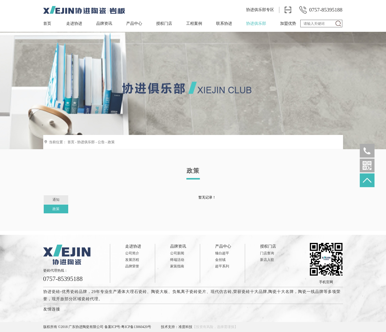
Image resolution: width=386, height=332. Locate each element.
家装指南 (177, 266)
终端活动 (177, 260)
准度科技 (185, 327)
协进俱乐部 (256, 23)
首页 (47, 23)
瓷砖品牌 (78, 291)
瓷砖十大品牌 (254, 291)
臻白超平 (222, 253)
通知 (55, 200)
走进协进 (74, 23)
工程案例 (194, 23)
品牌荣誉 (132, 266)
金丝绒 (220, 260)
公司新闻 (177, 253)
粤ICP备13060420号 (136, 327)
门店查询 (267, 253)
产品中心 (134, 23)
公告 (101, 142)
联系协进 (224, 23)
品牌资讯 (104, 23)
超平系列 (222, 266)
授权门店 (164, 23)
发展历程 (132, 260)
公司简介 (132, 253)
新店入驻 (267, 260)
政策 (111, 142)
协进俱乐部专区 (260, 10)
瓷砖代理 (89, 299)
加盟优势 (288, 23)
